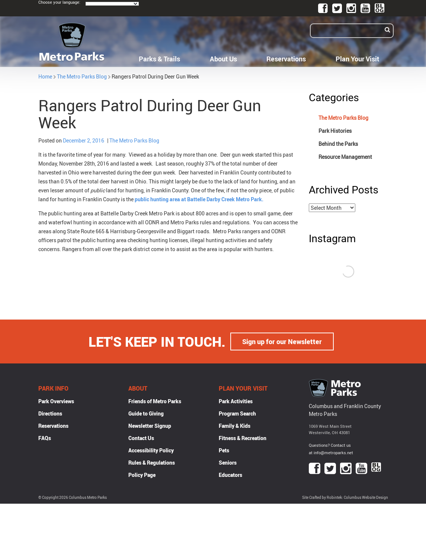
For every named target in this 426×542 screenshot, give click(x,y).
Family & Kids (234, 425)
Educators (230, 474)
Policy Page (142, 474)
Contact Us (141, 438)
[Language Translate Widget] (112, 4)
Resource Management (345, 156)
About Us (223, 58)
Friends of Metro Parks (154, 401)
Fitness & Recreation (242, 438)
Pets (224, 450)
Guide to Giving (146, 413)
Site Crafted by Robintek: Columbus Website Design (345, 497)
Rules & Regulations (151, 462)
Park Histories (335, 130)
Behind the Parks (338, 143)
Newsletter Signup (149, 425)
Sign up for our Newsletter (282, 341)
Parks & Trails (159, 58)
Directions (50, 413)
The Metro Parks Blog (82, 76)
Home (45, 76)
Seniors (228, 462)
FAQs (44, 438)
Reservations (286, 58)
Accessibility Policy (151, 450)
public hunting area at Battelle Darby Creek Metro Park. (198, 199)
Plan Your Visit (357, 58)
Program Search (237, 413)
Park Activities (236, 401)
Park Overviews (56, 401)
